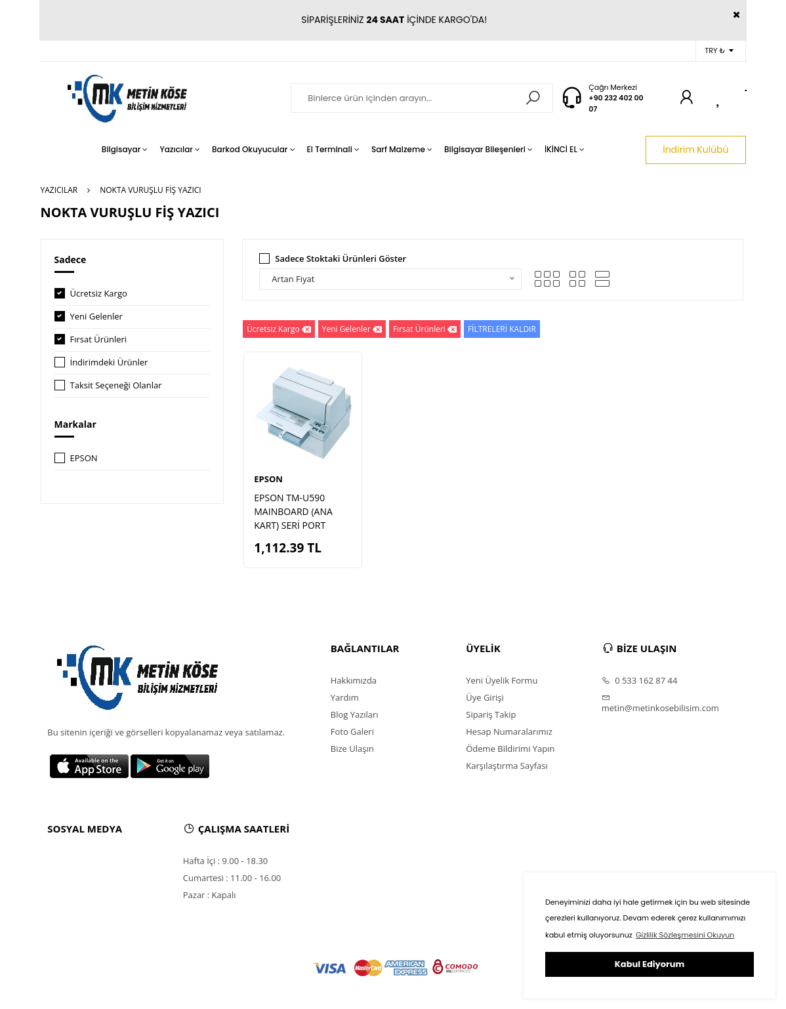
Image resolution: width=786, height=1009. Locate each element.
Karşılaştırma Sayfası (506, 765)
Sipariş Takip (491, 714)
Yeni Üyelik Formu (501, 680)
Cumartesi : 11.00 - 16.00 (232, 878)
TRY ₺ (719, 50)
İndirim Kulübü (695, 149)
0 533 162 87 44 (640, 680)
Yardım (345, 697)
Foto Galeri (352, 731)
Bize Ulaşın (352, 748)
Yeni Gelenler (96, 316)
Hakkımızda (354, 680)
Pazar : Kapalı (209, 895)
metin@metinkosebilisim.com (660, 703)
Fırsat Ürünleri (98, 339)
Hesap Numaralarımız (509, 731)
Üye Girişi (484, 697)
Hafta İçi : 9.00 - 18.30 (225, 860)
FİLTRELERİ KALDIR (502, 329)
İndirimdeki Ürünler (109, 362)
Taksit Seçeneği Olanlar (116, 385)
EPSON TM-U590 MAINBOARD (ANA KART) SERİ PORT (293, 511)
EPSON (84, 458)
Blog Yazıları (355, 714)
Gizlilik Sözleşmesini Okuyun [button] (685, 935)
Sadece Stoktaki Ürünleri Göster (340, 258)
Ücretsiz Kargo (98, 293)
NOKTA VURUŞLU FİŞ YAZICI (150, 190)
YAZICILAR (59, 190)
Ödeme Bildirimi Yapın (510, 748)
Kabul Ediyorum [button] (649, 964)
